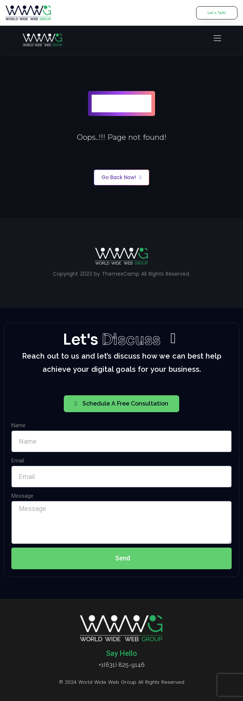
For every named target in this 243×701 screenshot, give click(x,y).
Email (17, 460)
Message (22, 496)
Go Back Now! (121, 177)
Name (18, 425)
